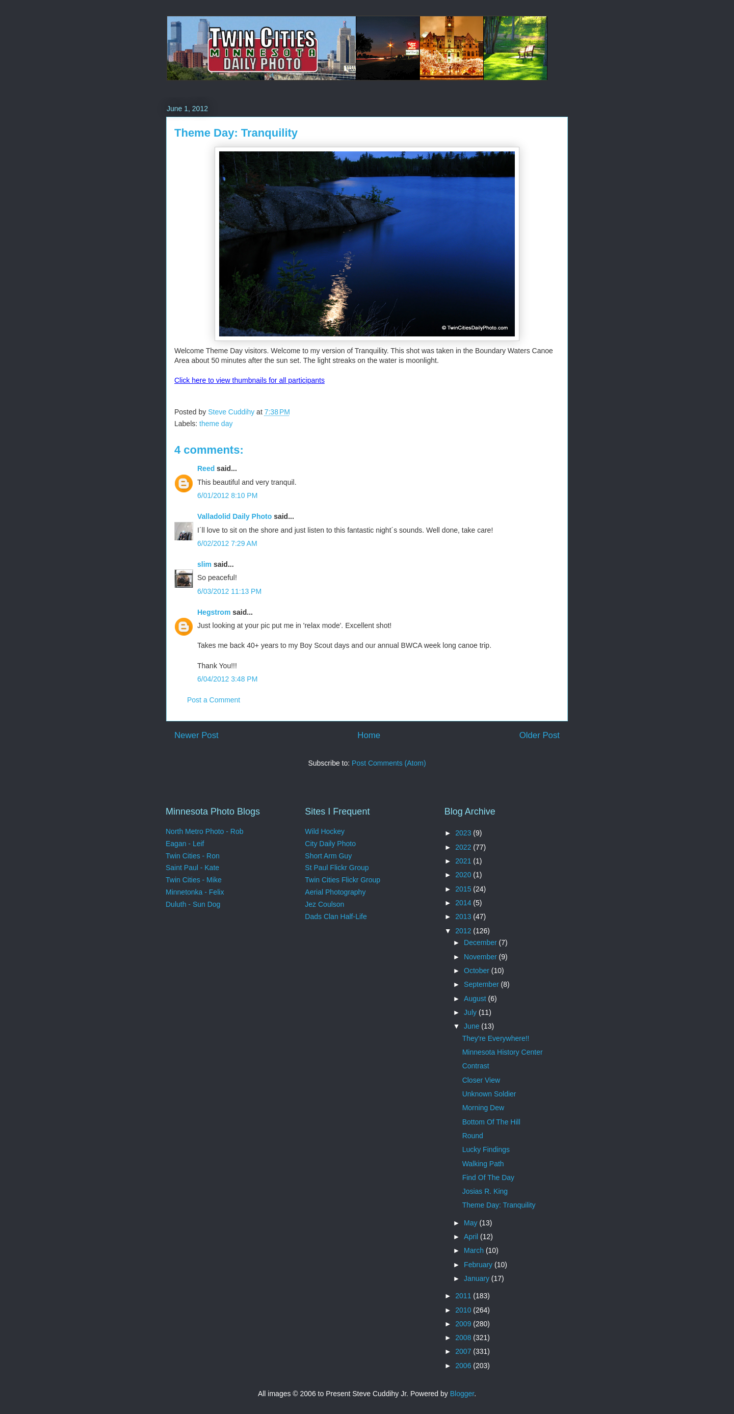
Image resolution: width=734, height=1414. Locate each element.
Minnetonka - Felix (195, 892)
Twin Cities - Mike (194, 880)
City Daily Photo (330, 844)
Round (472, 1136)
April (472, 1237)
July (471, 1012)
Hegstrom (213, 612)
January (477, 1278)
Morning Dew (483, 1108)
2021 (464, 861)
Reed (206, 468)
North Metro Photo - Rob (205, 831)
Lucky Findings (486, 1149)
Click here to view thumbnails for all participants (249, 380)
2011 (464, 1296)
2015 (464, 889)
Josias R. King (485, 1191)
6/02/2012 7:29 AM (227, 543)
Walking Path (483, 1164)
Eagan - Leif (185, 844)
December (481, 942)
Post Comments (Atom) (389, 763)
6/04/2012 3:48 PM (227, 679)
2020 (464, 875)
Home (368, 735)
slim (204, 564)
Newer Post (196, 735)
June (472, 1026)
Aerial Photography (335, 892)
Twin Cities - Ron (193, 856)
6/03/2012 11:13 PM (229, 591)
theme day (215, 424)
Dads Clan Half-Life (335, 916)
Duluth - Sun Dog (193, 904)
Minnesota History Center (502, 1052)
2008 (464, 1337)
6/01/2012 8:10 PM (227, 495)
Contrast (475, 1066)
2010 (464, 1310)
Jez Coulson (324, 904)
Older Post (539, 735)
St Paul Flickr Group (337, 867)
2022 (464, 847)
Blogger (462, 1394)
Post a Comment (213, 700)
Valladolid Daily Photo (234, 516)
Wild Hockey (325, 831)
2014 (464, 903)
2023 (464, 833)
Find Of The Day (488, 1177)
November (481, 957)
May (471, 1223)
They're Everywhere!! (496, 1038)
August (476, 998)
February (479, 1265)
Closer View (481, 1080)
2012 (464, 931)
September (482, 984)
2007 (464, 1351)
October (477, 970)
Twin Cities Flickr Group (342, 880)
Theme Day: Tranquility (499, 1205)
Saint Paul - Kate (192, 867)
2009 (464, 1324)
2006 (464, 1365)
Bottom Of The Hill (491, 1122)
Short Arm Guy (328, 856)
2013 (464, 916)
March (475, 1250)
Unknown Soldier (489, 1094)
